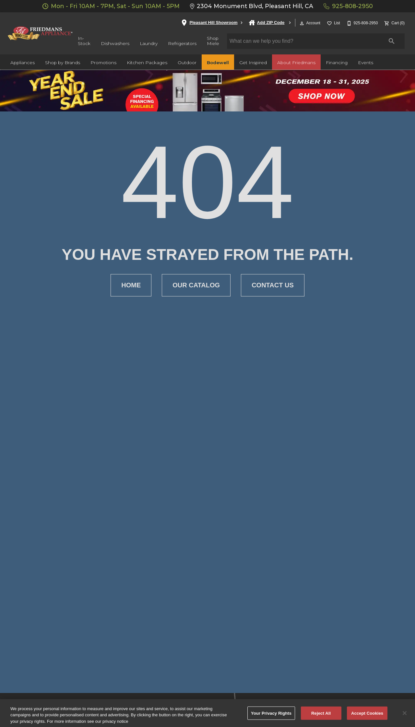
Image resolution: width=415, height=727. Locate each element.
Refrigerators (182, 43)
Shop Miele (213, 41)
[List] (333, 22)
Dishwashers (115, 43)
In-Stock (84, 41)
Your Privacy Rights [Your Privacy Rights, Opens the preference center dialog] (271, 716)
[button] (302, 23)
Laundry (149, 43)
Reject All (321, 716)
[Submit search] (391, 41)
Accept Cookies (367, 716)
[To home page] (40, 33)
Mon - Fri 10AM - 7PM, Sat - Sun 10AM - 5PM (111, 6)
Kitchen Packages (147, 62)
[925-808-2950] (361, 22)
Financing (337, 62)
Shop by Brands (62, 62)
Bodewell (218, 62)
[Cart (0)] (394, 22)
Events (365, 62)
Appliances (22, 62)
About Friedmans (296, 62)
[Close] (404, 716)
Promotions (103, 62)
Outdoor (187, 62)
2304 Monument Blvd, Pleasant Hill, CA (251, 6)
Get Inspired (253, 62)
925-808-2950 (348, 6)
